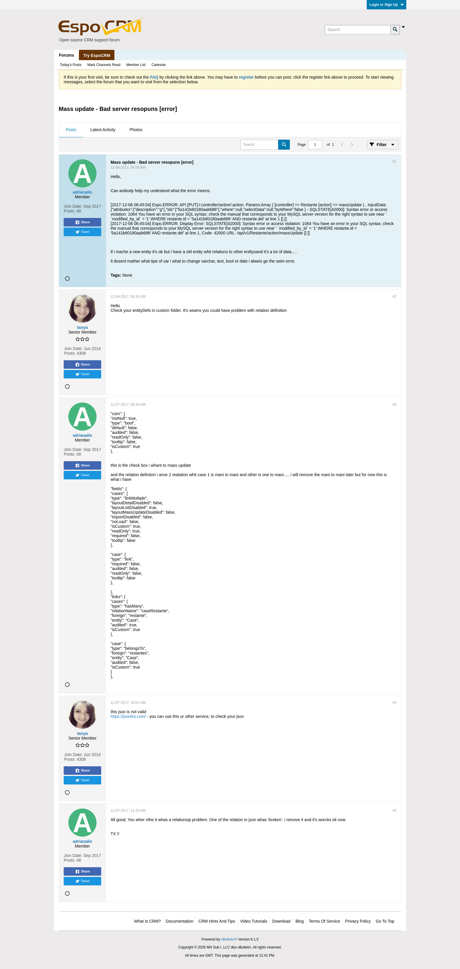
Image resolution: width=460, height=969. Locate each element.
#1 (394, 161)
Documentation (179, 921)
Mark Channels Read (104, 65)
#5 (394, 811)
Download (281, 921)
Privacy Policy (358, 921)
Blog (299, 921)
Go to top (385, 921)
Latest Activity (103, 129)
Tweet (82, 232)
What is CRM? (147, 921)
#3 (394, 405)
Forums (66, 55)
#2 (394, 297)
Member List (136, 65)
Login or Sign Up (386, 5)
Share (82, 222)
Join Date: (73, 206)
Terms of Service (324, 921)
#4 (394, 703)
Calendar (158, 65)
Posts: (69, 211)
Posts (71, 129)
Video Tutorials (253, 921)
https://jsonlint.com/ (128, 716)
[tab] (71, 130)
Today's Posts (71, 65)
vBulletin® (229, 939)
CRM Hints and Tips (216, 921)
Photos (136, 129)
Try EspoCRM (96, 55)
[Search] (357, 29)
